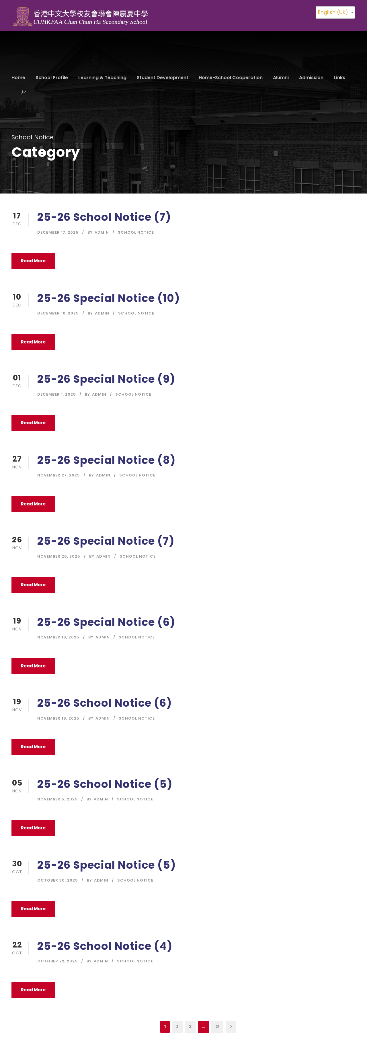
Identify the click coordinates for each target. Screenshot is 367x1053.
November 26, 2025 (58, 556)
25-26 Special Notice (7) (106, 541)
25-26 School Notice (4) (105, 946)
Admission (311, 77)
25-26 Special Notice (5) (106, 864)
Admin (102, 232)
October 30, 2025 (57, 880)
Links (339, 77)
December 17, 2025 (58, 232)
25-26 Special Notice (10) (108, 298)
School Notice (136, 232)
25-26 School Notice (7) (104, 217)
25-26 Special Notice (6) (106, 622)
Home (18, 77)
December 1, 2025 (56, 394)
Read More (33, 261)
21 (217, 1026)
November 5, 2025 (57, 799)
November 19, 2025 (58, 637)
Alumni (281, 77)
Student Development (162, 77)
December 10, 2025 (58, 313)
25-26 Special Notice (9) (106, 379)
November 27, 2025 (58, 475)
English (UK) (333, 12)
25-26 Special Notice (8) (106, 460)
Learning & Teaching (102, 77)
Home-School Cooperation (231, 77)
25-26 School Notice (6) (104, 703)
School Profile (52, 77)
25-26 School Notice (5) (105, 784)
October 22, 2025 (57, 961)
